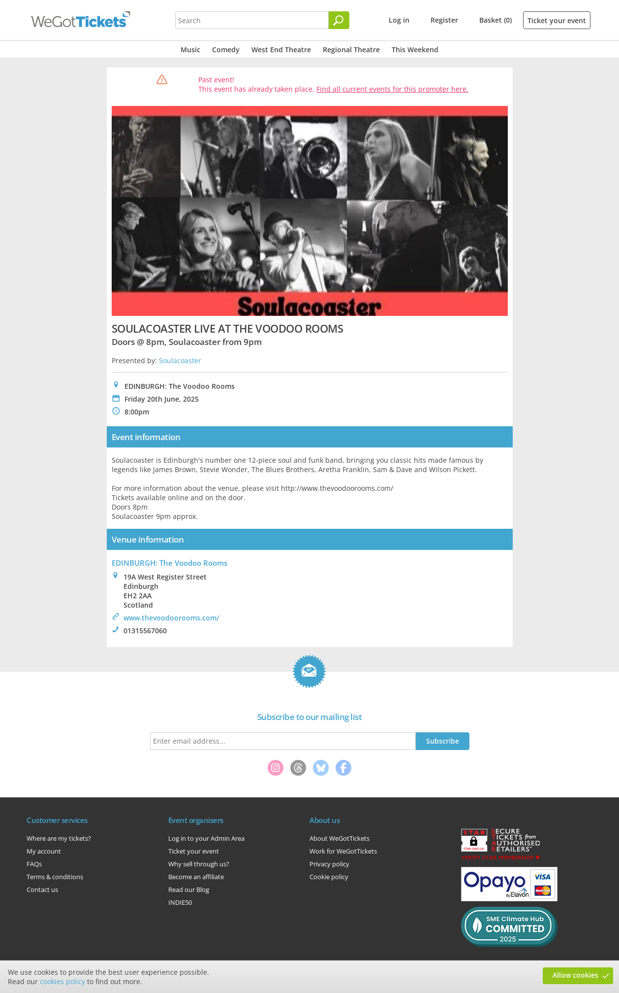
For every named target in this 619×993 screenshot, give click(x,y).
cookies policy (62, 981)
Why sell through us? (198, 863)
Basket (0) (495, 20)
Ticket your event (556, 20)
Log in (399, 20)
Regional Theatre (351, 49)
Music (190, 49)
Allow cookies (575, 975)
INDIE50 (180, 902)
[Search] (339, 20)
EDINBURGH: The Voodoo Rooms (169, 563)
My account (44, 851)
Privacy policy (329, 863)
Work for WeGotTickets (343, 851)
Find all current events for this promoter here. (392, 89)
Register (444, 20)
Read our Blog (188, 889)
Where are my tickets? (59, 838)
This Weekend (415, 49)
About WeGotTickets (340, 838)
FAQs (34, 863)
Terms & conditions (55, 876)
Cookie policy (329, 876)
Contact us (42, 889)
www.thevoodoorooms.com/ (171, 617)
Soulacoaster (180, 360)
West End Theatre (281, 49)
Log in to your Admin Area (206, 838)
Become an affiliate (196, 876)
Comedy (226, 49)
